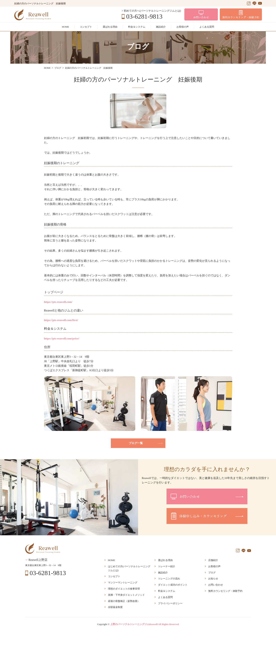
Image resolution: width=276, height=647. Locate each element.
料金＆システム (136, 27)
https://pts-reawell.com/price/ (61, 338)
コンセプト (86, 27)
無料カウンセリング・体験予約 (225, 591)
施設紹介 (161, 27)
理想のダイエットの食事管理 (124, 588)
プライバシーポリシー (170, 603)
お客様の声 (182, 27)
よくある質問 (206, 27)
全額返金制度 (115, 607)
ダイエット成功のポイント (172, 584)
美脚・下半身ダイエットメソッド (126, 594)
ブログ (212, 572)
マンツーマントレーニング (122, 582)
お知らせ (213, 578)
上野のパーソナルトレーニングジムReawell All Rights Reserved (144, 624)
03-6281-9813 (144, 16)
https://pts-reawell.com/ (58, 301)
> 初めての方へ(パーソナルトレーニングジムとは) (151, 10)
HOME (65, 27)
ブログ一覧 (136, 443)
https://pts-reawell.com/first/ (61, 320)
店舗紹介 (213, 560)
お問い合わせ (215, 584)
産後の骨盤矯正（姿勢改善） (124, 601)
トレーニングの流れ (169, 578)
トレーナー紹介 (166, 566)
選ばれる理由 (110, 27)
